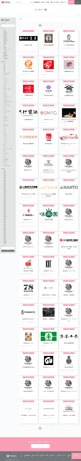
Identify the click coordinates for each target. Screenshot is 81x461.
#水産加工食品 (21, 101)
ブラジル (4, 118)
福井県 (4, 197)
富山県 (4, 194)
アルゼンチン (5, 120)
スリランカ (5, 95)
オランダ (4, 136)
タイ (4, 76)
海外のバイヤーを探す (55, 2)
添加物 (4, 57)
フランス (4, 128)
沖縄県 (4, 243)
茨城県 (4, 181)
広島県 (4, 222)
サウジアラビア (6, 153)
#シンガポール (65, 150)
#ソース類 (41, 77)
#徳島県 (46, 397)
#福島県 (25, 77)
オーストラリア (6, 103)
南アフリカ (5, 161)
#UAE (73, 150)
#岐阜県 (23, 397)
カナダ (4, 114)
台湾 (4, 68)
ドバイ (4, 151)
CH (20, 2)
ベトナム (4, 82)
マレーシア (5, 79)
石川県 (4, 196)
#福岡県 (23, 149)
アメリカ (4, 112)
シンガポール (5, 74)
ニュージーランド (6, 104)
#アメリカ (29, 52)
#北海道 (44, 77)
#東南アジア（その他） (30, 51)
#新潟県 (64, 77)
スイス (4, 139)
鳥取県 (4, 218)
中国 (4, 65)
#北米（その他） (23, 228)
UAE (4, 150)
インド (4, 90)
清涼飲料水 (5, 43)
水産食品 (4, 32)
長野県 (4, 200)
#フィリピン (29, 226)
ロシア (4, 147)
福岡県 (4, 232)
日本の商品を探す (36, 2)
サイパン (4, 109)
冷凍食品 (4, 54)
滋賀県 (4, 208)
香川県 (4, 227)
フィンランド (5, 142)
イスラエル (5, 158)
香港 (4, 70)
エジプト (4, 162)
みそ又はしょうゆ (6, 49)
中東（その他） (6, 159)
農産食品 (4, 38)
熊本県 (4, 236)
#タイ (68, 150)
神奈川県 (4, 191)
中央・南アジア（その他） (7, 101)
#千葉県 (26, 125)
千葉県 (4, 188)
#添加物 (21, 421)
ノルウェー (5, 140)
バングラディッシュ (6, 96)
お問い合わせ (40, 446)
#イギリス (23, 53)
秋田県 (4, 177)
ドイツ (4, 129)
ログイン (77, 2)
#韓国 (27, 225)
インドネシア (5, 81)
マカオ (4, 71)
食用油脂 (4, 47)
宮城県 (4, 175)
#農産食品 (41, 101)
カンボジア (5, 84)
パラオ (4, 107)
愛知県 (4, 205)
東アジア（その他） (6, 73)
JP (15, 2)
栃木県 (4, 183)
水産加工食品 (5, 33)
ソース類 (4, 51)
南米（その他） (6, 125)
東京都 (4, 189)
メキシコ (4, 115)
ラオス (4, 87)
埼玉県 (4, 186)
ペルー (4, 123)
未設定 (4, 30)
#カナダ (32, 52)
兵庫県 (4, 213)
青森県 (4, 172)
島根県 (4, 219)
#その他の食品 (21, 77)
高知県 (4, 230)
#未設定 (21, 225)
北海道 (4, 170)
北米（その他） (6, 117)
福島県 (4, 180)
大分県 (4, 238)
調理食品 (4, 52)
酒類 (4, 46)
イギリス (4, 126)
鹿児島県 (4, 241)
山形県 (4, 178)
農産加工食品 (5, 40)
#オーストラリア (45, 200)
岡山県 (4, 221)
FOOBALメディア (63, 2)
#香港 (75, 150)
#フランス (54, 200)
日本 (4, 63)
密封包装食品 (5, 55)
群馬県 (4, 185)
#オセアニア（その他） (25, 52)
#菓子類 (61, 77)
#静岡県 (66, 125)
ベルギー (4, 137)
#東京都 (44, 125)
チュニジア (5, 164)
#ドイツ (25, 53)
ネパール (4, 92)
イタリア (4, 131)
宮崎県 (4, 240)
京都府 (4, 210)
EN (17, 2)
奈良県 (4, 214)
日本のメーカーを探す (45, 2)
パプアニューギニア (6, 106)
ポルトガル (5, 134)
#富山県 (66, 101)
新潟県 (4, 192)
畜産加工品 (5, 36)
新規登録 (71, 2)
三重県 (4, 207)
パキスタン (5, 93)
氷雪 (4, 44)
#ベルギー (44, 201)
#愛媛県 (65, 252)
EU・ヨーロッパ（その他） (7, 148)
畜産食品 (4, 35)
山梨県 (4, 199)
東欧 (4, 145)
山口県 (4, 224)
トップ (31, 2)
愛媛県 (4, 229)
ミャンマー (5, 85)
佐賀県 (4, 233)
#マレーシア (23, 51)
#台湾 (29, 225)
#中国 (25, 225)
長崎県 (4, 235)
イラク (4, 156)
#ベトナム (26, 51)
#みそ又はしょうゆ (63, 101)
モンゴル (4, 98)
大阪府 (4, 211)
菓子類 (4, 41)
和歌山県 (4, 216)
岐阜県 (4, 202)
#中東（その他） (70, 125)
